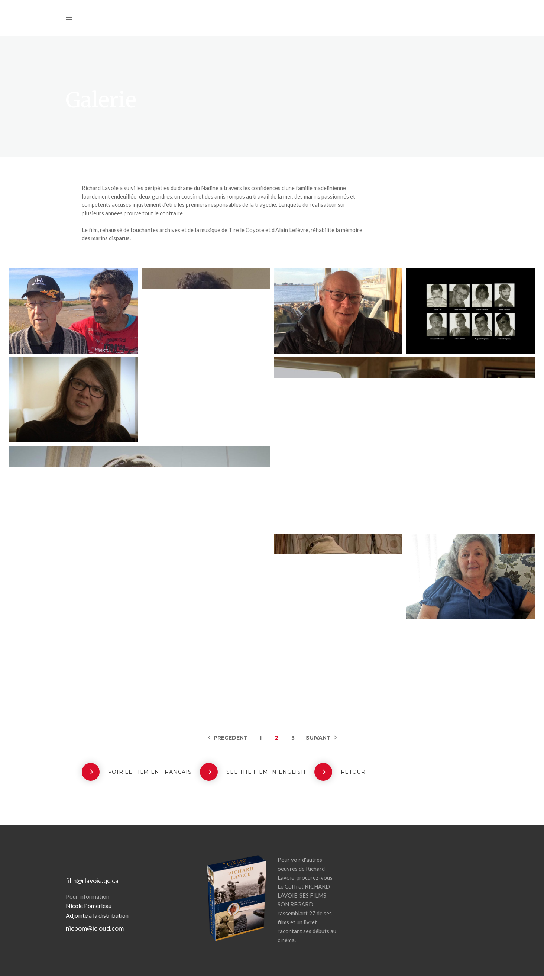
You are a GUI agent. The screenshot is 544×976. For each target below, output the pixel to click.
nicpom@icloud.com (95, 928)
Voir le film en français (150, 771)
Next (321, 737)
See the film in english (265, 771)
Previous (228, 737)
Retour (353, 771)
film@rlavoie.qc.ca (92, 880)
